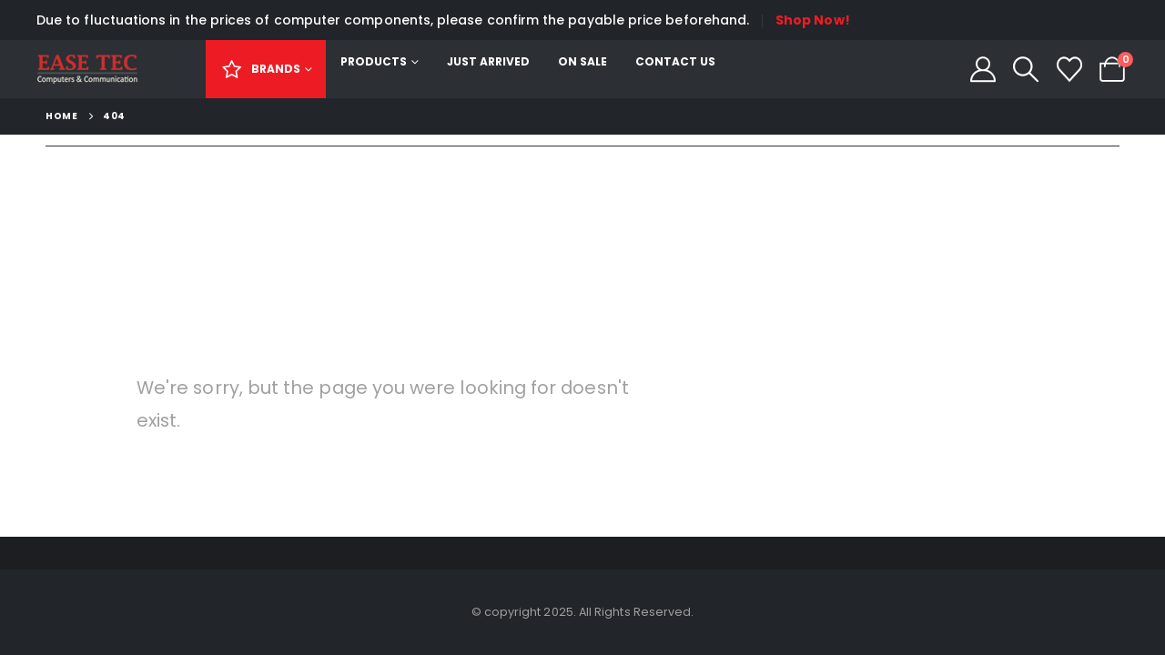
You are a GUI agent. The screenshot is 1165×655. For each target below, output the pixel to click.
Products (373, 61)
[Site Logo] (86, 69)
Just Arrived (488, 61)
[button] (1025, 69)
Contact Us (675, 61)
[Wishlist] (1069, 69)
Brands (259, 69)
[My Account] (982, 69)
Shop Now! (812, 20)
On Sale (582, 61)
